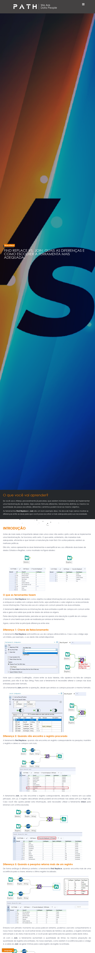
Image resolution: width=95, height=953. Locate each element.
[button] (9, 245)
